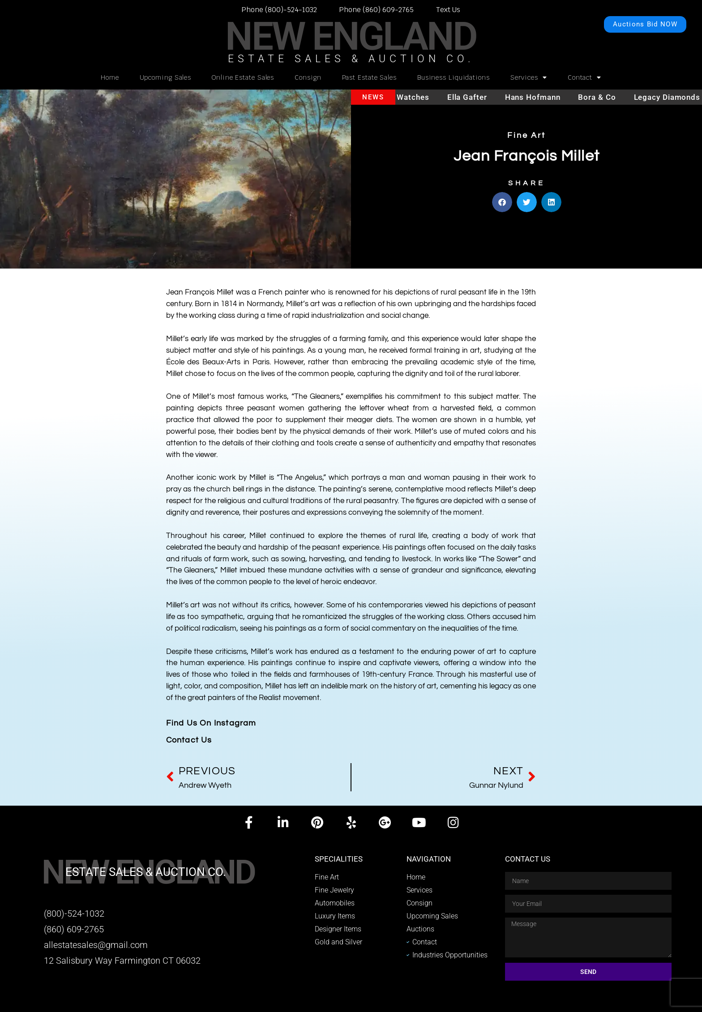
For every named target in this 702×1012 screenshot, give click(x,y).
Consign (308, 77)
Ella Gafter (475, 97)
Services (528, 77)
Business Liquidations (453, 77)
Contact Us (189, 740)
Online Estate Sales (243, 77)
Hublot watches (407, 97)
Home (110, 77)
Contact (584, 77)
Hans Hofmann (540, 97)
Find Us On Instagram (211, 723)
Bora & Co (604, 97)
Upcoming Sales (166, 77)
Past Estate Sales (369, 77)
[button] (502, 204)
